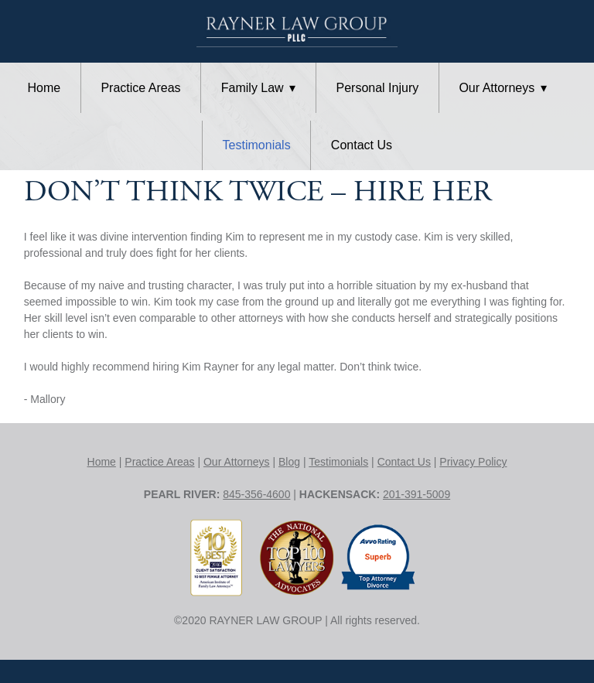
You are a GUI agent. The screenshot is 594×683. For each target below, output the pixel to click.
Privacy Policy (473, 462)
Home (44, 87)
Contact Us (361, 145)
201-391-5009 (416, 494)
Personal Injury (377, 87)
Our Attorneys (502, 87)
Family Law (258, 87)
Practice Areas (140, 87)
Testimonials (257, 145)
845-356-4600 (256, 494)
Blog (289, 462)
